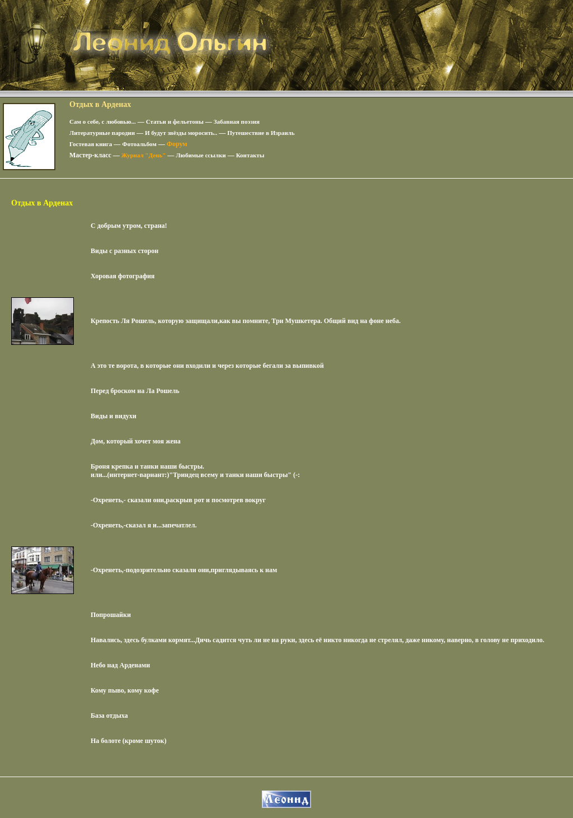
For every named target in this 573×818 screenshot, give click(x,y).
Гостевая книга (90, 144)
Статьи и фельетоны (175, 121)
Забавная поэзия (237, 121)
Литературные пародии (102, 132)
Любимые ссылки (201, 155)
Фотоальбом (139, 144)
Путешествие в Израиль (260, 132)
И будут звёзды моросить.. (181, 132)
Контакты (250, 155)
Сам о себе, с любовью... (102, 121)
